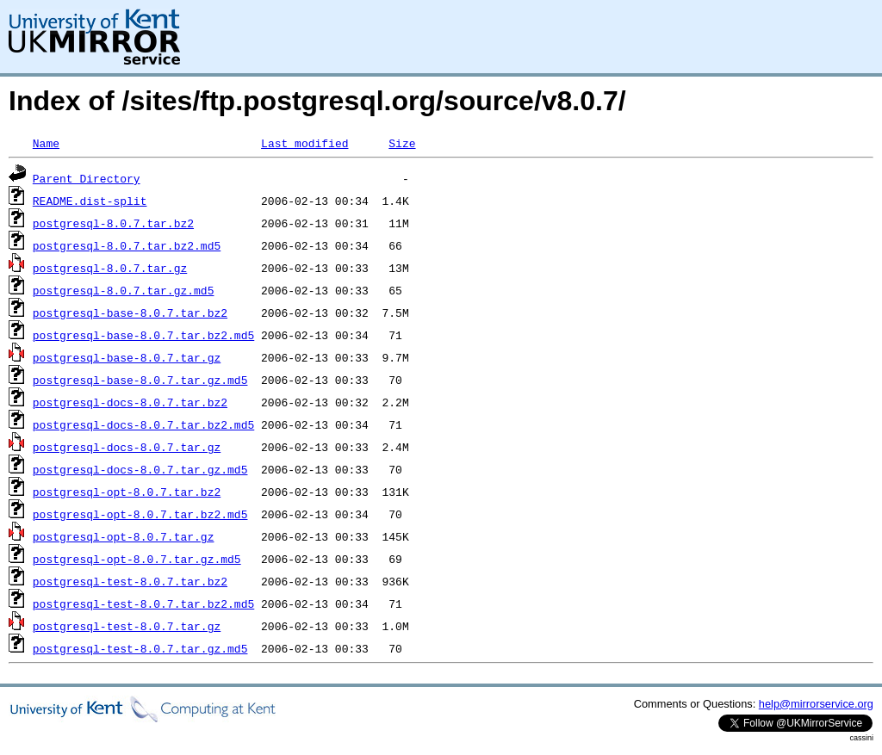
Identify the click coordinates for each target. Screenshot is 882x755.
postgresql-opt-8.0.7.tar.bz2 (126, 491)
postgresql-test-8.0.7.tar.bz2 (130, 581)
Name (46, 143)
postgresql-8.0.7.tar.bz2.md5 (126, 245)
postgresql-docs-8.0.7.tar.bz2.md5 (143, 424)
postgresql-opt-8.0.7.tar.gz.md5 (137, 558)
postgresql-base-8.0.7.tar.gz (126, 357)
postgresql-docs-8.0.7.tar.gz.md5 (140, 469)
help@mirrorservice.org (816, 703)
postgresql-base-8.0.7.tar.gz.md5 (140, 379)
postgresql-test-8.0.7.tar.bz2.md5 (143, 603)
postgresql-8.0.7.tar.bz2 (113, 223)
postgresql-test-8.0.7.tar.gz (126, 626)
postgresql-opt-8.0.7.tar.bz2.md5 (140, 514)
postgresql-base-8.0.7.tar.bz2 (130, 312)
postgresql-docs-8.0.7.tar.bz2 (130, 402)
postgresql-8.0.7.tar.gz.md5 (123, 290)
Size (401, 143)
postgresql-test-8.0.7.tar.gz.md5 (140, 648)
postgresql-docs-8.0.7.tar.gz (126, 447)
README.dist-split (90, 200)
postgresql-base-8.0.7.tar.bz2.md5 (143, 335)
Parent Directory (86, 178)
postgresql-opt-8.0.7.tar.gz (123, 536)
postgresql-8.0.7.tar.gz (110, 267)
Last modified (304, 143)
